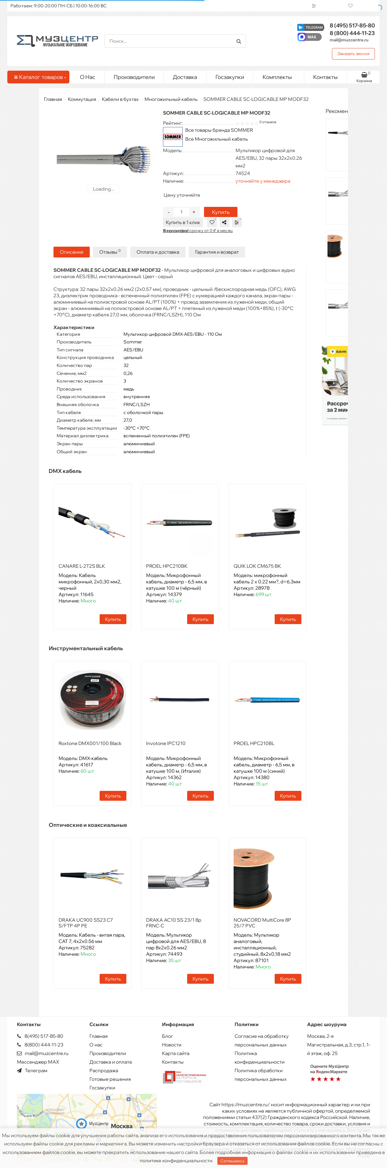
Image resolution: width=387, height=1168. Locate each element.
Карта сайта (175, 1053)
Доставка (185, 77)
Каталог (39, 77)
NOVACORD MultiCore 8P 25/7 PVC (262, 922)
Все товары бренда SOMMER (219, 130)
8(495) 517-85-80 (40, 1036)
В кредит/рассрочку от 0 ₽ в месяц (198, 230)
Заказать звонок (353, 53)
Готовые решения (110, 1079)
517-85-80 (352, 25)
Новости (171, 1044)
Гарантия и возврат (217, 252)
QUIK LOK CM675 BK (257, 566)
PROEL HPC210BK (166, 566)
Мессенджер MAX (38, 1062)
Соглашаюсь (232, 1160)
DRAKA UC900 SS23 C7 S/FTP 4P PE (86, 922)
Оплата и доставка (158, 252)
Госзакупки (229, 77)
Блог (167, 1036)
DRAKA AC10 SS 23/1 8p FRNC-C (173, 922)
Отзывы (110, 251)
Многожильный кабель (171, 99)
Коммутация (82, 99)
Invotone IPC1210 (166, 743)
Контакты (325, 77)
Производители (134, 77)
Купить (220, 212)
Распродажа (103, 1070)
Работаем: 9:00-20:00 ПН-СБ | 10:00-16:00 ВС (59, 6)
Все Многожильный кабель (216, 139)
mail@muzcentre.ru (349, 39)
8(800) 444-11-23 (40, 1044)
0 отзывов (267, 122)
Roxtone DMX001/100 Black (90, 743)
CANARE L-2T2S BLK (82, 566)
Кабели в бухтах (120, 99)
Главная (53, 99)
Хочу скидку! (175, 230)
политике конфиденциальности (176, 1160)
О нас (95, 1044)
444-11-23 (352, 33)
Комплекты (281, 75)
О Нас (87, 77)
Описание (71, 252)
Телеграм (32, 1070)
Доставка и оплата (110, 1062)
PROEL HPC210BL (254, 743)
